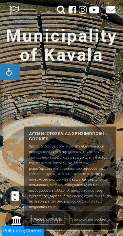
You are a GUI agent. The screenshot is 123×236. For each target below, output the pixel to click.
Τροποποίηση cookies (89, 219)
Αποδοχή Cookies (48, 219)
